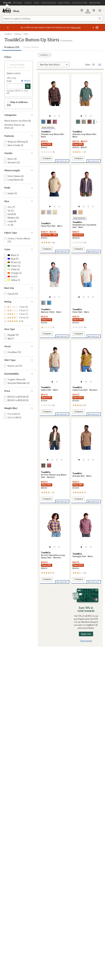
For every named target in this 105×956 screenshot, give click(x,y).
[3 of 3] (59, 116)
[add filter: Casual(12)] (8, 293)
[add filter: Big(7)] (7, 338)
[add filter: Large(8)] (8, 221)
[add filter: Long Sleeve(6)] (11, 179)
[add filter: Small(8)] (8, 214)
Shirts (26, 34)
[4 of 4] (93, 206)
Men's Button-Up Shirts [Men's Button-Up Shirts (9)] (16, 120)
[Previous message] (8, 27)
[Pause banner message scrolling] (97, 27)
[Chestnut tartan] (86, 121)
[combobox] (52, 18)
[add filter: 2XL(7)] (7, 207)
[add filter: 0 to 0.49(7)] (10, 414)
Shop (16, 10)
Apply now (86, 634)
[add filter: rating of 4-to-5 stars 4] (16, 310)
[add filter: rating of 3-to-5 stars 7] (16, 314)
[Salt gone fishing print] (49, 212)
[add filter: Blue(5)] (9, 258)
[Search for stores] (27, 86)
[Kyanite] (43, 121)
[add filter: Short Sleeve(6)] (11, 176)
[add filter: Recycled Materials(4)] (14, 383)
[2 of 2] (57, 381)
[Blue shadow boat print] (43, 302)
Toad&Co (7, 34)
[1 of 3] (50, 116)
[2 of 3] (54, 116)
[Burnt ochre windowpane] (49, 465)
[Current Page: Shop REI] (7, 2)
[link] (54, 96)
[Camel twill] (80, 212)
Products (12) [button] (11, 47)
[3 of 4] (88, 206)
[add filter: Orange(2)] (10, 273)
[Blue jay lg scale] (92, 121)
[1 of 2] (52, 381)
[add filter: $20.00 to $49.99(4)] (14, 396)
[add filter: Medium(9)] (9, 217)
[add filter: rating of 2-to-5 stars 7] (16, 318)
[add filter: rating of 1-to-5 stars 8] (16, 321)
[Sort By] (53, 64)
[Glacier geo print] (49, 302)
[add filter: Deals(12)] (8, 193)
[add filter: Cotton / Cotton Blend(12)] (16, 238)
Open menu (99, 10)
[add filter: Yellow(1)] (10, 280)
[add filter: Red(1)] (9, 276)
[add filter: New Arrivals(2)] (11, 145)
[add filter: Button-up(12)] (10, 365)
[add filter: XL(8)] (6, 224)
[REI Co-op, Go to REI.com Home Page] (6, 10)
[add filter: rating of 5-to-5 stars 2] (16, 307)
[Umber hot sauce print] (43, 212)
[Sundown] (54, 121)
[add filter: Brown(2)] (10, 262)
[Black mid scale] (43, 465)
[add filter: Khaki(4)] (9, 269)
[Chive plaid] (80, 121)
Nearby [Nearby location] (25, 80)
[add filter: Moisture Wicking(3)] (14, 141)
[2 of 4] (83, 206)
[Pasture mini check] (74, 121)
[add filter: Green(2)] (10, 265)
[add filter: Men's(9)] (8, 159)
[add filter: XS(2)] (6, 210)
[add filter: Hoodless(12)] (10, 352)
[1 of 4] (79, 206)
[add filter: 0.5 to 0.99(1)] (10, 417)
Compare (47, 158)
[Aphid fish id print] (54, 212)
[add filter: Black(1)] (9, 255)
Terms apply (86, 640)
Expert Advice (31, 47)
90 (99, 64)
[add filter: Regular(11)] (9, 335)
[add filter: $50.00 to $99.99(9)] (14, 400)
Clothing (17, 34)
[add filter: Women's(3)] (10, 162)
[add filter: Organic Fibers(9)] (12, 379)
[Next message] (93, 27)
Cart (93, 10)
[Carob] (49, 121)
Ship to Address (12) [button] (17, 103)
